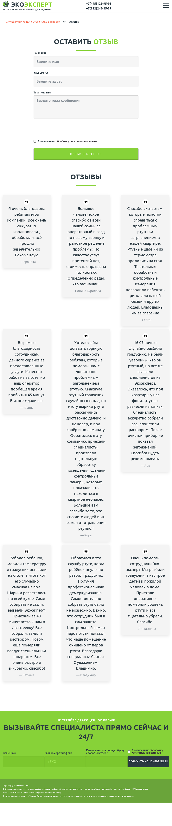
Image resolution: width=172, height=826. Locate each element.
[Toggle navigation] (166, 6)
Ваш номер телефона (58, 753)
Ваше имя (40, 53)
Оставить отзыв (86, 154)
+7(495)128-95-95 (98, 4)
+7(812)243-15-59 (98, 9)
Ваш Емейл (41, 73)
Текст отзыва (42, 92)
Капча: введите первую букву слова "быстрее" (105, 752)
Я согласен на (68, 141)
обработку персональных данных (77, 141)
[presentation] (63, 129)
